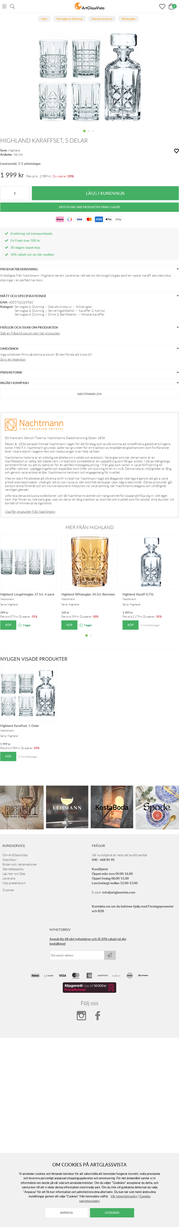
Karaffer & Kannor (92, 311)
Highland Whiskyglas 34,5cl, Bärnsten (88, 594)
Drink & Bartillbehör (62, 314)
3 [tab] (93, 134)
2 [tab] (88, 134)
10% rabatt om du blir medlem (32, 254)
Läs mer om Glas (14, 874)
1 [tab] (84, 134)
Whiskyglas (84, 307)
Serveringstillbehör (61, 311)
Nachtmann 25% (89, 394)
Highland (14, 150)
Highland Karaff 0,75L (138, 594)
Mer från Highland (90, 527)
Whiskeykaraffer (93, 314)
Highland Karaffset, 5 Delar (19, 725)
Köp (8, 625)
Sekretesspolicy (13, 869)
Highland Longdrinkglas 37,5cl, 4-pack (27, 594)
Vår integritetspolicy (124, 1196)
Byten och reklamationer (20, 864)
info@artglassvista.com (118, 892)
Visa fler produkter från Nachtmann (30, 511)
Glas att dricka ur (60, 307)
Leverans (9, 878)
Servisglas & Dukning (29, 307)
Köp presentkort (14, 883)
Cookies (8, 890)
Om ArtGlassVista (15, 855)
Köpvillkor (10, 860)
